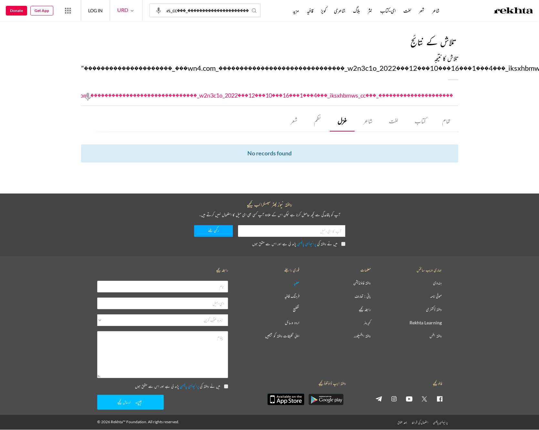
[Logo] (513, 11)
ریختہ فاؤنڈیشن (362, 283)
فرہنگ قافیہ (292, 296)
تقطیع (296, 310)
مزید (296, 10)
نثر (370, 10)
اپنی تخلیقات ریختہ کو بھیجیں (282, 336)
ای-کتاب (388, 10)
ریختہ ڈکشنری (434, 310)
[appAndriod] (326, 399)
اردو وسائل (292, 323)
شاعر (367, 121)
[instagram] (394, 399)
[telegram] (379, 399)
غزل (342, 121)
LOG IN (95, 10)
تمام (446, 121)
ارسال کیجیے (130, 403)
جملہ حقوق (402, 423)
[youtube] (409, 399)
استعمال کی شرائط (420, 423)
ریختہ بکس (436, 336)
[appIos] (285, 399)
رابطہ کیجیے (365, 310)
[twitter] (424, 399)
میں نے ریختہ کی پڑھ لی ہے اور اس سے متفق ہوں (298, 244)
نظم (317, 121)
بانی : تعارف (363, 296)
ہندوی (437, 283)
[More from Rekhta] (68, 10)
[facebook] (439, 399)
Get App (42, 10)
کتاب (420, 121)
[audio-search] (159, 10)
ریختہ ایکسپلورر (362, 336)
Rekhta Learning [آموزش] (425, 323)
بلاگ (356, 10)
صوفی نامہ (436, 296)
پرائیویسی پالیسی (306, 244)
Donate (16, 10)
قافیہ (310, 10)
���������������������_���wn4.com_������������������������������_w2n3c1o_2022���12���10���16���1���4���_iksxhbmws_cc (269, 95)
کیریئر (367, 323)
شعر (293, 121)
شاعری (339, 10)
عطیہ (296, 283)
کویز (323, 10)
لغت (393, 121)
